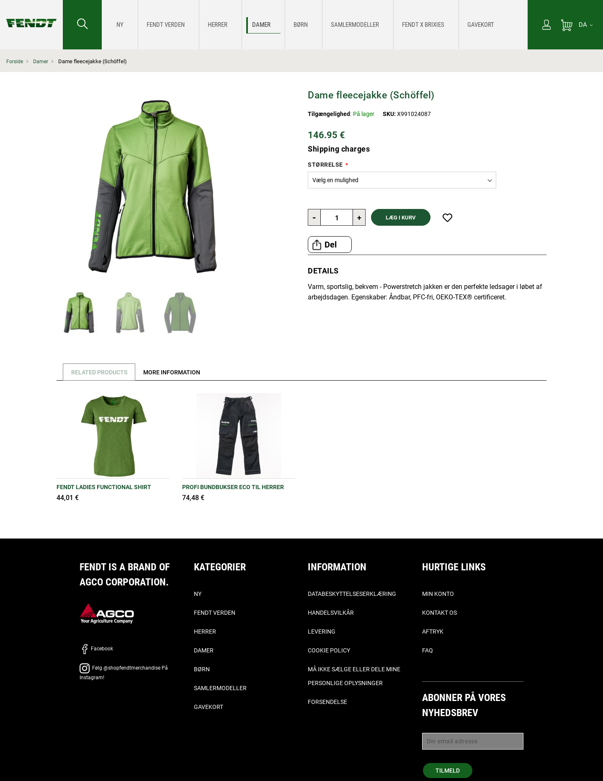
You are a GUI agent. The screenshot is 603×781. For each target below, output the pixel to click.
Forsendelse (327, 702)
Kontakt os (439, 612)
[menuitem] (117, 24)
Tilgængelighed (329, 114)
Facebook (96, 649)
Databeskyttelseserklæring (352, 593)
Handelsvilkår (331, 612)
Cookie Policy (329, 650)
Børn (202, 669)
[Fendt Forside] (31, 14)
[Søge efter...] (82, 24)
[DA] (586, 24)
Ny (197, 593)
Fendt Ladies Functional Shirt (104, 487)
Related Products (101, 372)
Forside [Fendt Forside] (15, 61)
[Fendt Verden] (151, 25)
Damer (42, 61)
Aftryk (432, 631)
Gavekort (208, 707)
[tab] (98, 372)
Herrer (205, 631)
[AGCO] (107, 613)
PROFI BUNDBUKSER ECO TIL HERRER (233, 487)
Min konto (438, 593)
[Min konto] (546, 25)
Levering (321, 631)
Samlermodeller (220, 688)
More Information (177, 372)
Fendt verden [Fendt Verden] (214, 612)
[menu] (314, 24)
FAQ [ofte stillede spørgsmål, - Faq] (427, 650)
